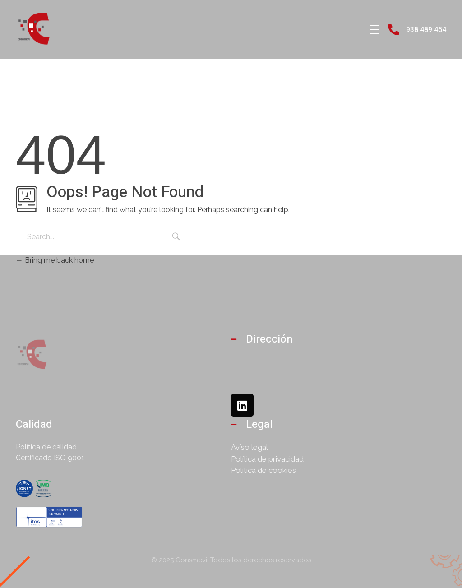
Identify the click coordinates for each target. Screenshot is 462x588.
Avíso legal (249, 447)
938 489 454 (426, 29)
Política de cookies (263, 470)
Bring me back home (55, 260)
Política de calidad (46, 447)
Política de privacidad (267, 458)
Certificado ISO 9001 (50, 458)
